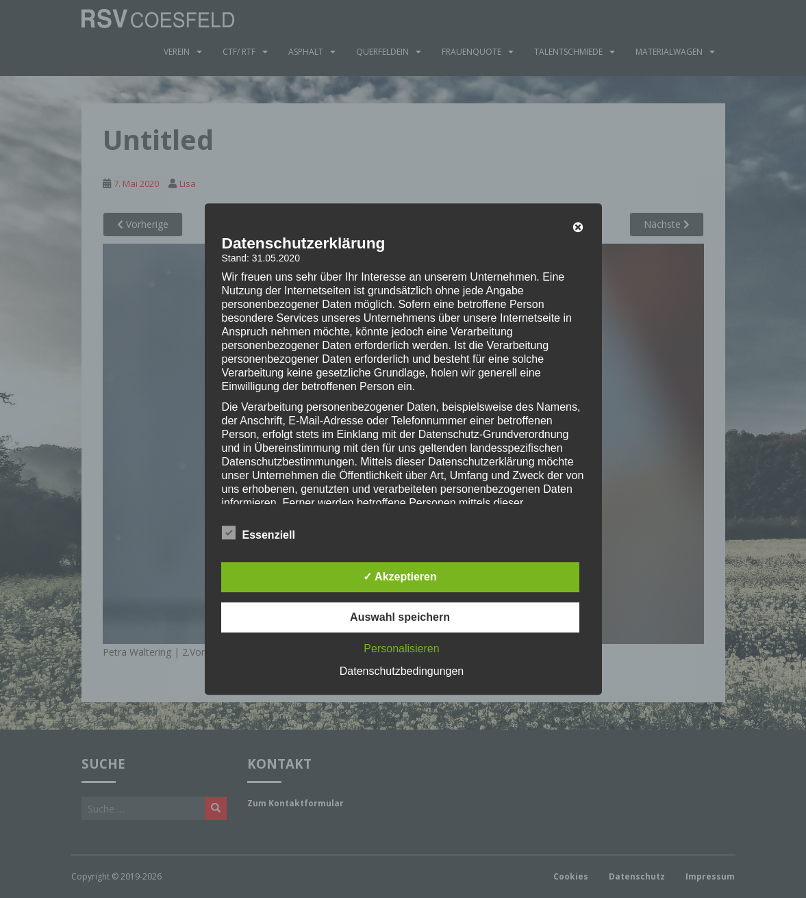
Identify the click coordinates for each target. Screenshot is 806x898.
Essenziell (258, 533)
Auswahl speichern (400, 617)
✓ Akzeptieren (400, 576)
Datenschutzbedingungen (402, 671)
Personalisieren (401, 648)
